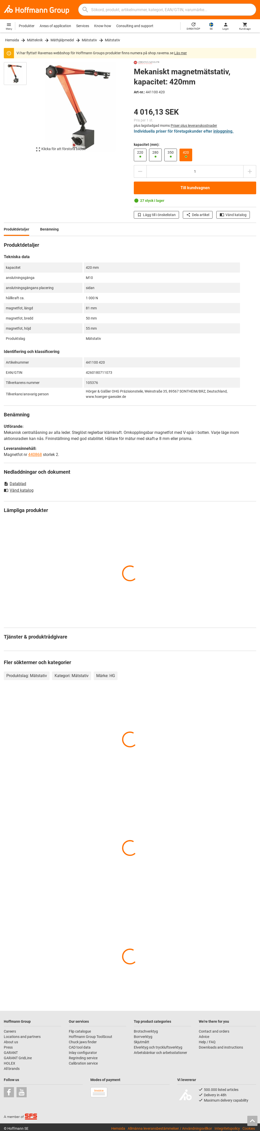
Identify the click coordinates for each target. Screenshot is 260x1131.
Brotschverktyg (146, 1031)
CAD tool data (80, 1047)
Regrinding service (83, 1058)
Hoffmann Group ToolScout (90, 1037)
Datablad (15, 483)
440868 (35, 454)
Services (82, 26)
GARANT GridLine (18, 1058)
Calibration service (83, 1063)
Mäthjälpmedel (62, 40)
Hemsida (12, 40)
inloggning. (223, 131)
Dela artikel (197, 215)
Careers (10, 1031)
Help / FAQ (207, 1042)
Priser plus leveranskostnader (194, 125)
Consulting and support (134, 26)
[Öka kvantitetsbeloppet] (249, 171)
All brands (12, 1069)
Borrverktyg (143, 1037)
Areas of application (55, 26)
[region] (19, 109)
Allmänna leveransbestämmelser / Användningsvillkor (170, 1128)
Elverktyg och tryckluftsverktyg (158, 1047)
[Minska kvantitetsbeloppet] (140, 171)
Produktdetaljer (16, 229)
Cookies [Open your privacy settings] (248, 1128)
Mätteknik (35, 40)
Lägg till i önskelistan (156, 215)
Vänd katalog (233, 215)
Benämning (49, 229)
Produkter (27, 26)
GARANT (11, 1053)
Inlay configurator (83, 1053)
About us (11, 1042)
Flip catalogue (80, 1031)
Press (8, 1047)
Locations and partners (22, 1037)
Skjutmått (141, 1042)
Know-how (102, 26)
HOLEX (9, 1063)
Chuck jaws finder (83, 1042)
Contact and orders (214, 1031)
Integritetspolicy (227, 1128)
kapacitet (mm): (146, 145)
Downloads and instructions (221, 1047)
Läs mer (180, 53)
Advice (204, 1037)
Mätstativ (89, 40)
